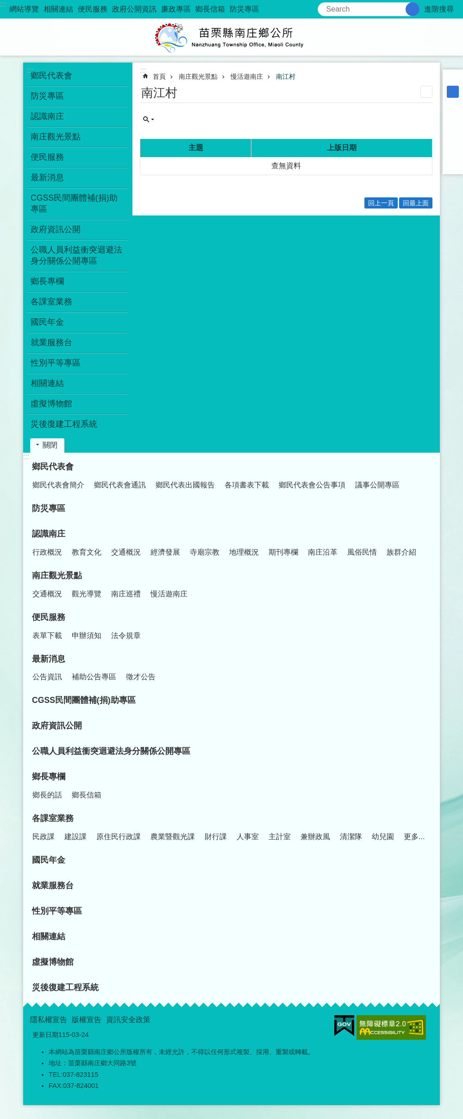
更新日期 (45, 1034)
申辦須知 (86, 635)
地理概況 (244, 552)
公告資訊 (47, 677)
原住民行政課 (118, 837)
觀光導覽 (86, 594)
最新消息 (48, 659)
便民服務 (92, 9)
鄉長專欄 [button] (47, 281)
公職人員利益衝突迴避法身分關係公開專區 (76, 255)
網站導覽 (24, 9)
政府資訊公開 (56, 229)
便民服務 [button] (47, 157)
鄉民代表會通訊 (120, 485)
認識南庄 (48, 533)
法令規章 (126, 635)
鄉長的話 (47, 795)
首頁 (159, 76)
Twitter (453, 140)
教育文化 (86, 552)
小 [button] (453, 80)
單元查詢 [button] (148, 119)
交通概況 (126, 552)
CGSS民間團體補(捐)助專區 (74, 203)
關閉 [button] (50, 445)
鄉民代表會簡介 (58, 485)
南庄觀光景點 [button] (56, 136)
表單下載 (47, 635)
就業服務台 (51, 342)
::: (3, 4)
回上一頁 (381, 203)
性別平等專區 (56, 362)
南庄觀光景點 (198, 76)
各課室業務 (53, 818)
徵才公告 (141, 677)
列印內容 (426, 92)
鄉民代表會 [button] (51, 75)
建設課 (75, 837)
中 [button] (453, 92)
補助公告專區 (94, 677)
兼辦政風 (315, 837)
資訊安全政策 (128, 1020)
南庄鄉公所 (231, 37)
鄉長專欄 (48, 776)
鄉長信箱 (210, 9)
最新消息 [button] (47, 177)
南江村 (285, 76)
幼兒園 (383, 837)
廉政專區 (176, 9)
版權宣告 (86, 1020)
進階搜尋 (439, 9)
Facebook (453, 116)
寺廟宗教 (204, 552)
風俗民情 (362, 552)
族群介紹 (401, 552)
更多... (414, 837)
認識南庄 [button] (47, 116)
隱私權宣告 (48, 1020)
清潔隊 (351, 837)
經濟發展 (165, 552)
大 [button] (453, 104)
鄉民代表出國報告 (185, 485)
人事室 (248, 837)
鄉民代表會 (53, 466)
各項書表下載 (247, 485)
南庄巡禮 (126, 594)
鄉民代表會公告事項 (312, 485)
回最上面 (416, 203)
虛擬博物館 (51, 403)
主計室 (280, 837)
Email (453, 164)
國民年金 (47, 322)
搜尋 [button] (412, 9)
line (453, 152)
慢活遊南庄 (247, 76)
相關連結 (58, 9)
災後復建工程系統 (64, 424)
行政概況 (47, 552)
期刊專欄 (283, 552)
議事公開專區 (377, 485)
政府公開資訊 (134, 9)
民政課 (43, 837)
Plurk (453, 128)
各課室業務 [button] (51, 301)
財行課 (216, 837)
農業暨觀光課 (172, 837)
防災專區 (244, 9)
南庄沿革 (323, 552)
